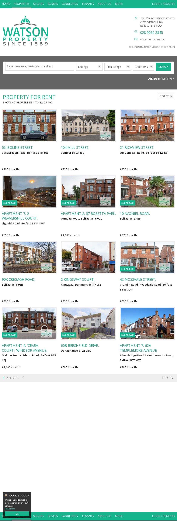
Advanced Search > (161, 83)
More (119, 3)
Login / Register (163, 3)
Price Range (113, 70)
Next (166, 382)
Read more (10, 509)
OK (17, 514)
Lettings (83, 70)
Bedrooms (141, 70)
